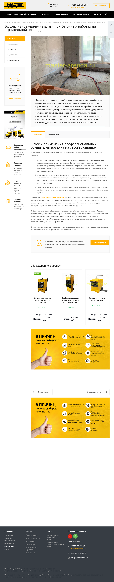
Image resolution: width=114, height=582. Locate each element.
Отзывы (7, 550)
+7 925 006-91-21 (78, 5)
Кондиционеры (12, 55)
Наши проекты (61, 14)
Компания (47, 14)
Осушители (11, 38)
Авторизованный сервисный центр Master (53, 537)
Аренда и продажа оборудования (22, 14)
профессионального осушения (52, 198)
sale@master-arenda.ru (77, 7)
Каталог (29, 531)
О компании (8, 535)
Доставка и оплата (80, 14)
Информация (9, 546)
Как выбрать (11, 49)
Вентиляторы (30, 544)
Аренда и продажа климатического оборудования (37, 569)
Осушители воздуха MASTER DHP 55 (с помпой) (42, 300)
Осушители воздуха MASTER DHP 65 (97, 299)
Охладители (30, 541)
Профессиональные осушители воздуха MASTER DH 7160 (70, 300)
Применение (30, 553)
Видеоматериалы (13, 60)
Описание (38, 135)
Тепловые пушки (13, 44)
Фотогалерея (9, 543)
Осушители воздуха (33, 538)
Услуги (49, 531)
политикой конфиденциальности (51, 577)
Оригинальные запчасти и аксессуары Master (55, 544)
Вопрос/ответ (53, 135)
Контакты (97, 14)
